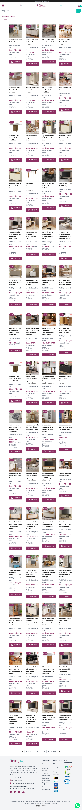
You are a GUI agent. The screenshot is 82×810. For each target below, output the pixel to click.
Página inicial (6, 17)
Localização (46, 790)
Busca (13, 17)
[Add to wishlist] (21, 26)
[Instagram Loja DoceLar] (15, 792)
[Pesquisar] (78, 11)
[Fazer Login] (21, 5)
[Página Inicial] (41, 5)
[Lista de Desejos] (61, 5)
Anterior (28, 751)
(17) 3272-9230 (15, 778)
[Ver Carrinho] (79, 5)
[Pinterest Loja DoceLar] (23, 792)
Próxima (53, 751)
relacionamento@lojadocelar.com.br (22, 783)
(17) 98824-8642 (16, 780)
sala (17, 17)
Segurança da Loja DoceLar (45, 785)
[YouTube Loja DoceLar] (19, 792)
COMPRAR (15, 62)
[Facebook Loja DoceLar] (11, 792)
